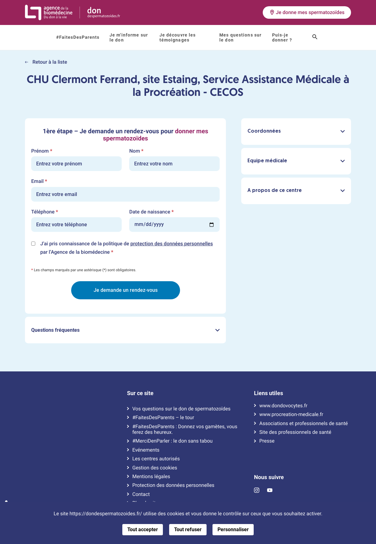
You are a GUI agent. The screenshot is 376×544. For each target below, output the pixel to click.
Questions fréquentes (125, 330)
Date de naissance (151, 212)
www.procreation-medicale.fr (291, 414)
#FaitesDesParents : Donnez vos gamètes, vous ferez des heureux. (184, 429)
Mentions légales (151, 476)
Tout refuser (188, 529)
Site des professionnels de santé (295, 432)
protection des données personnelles (171, 244)
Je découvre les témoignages (177, 37)
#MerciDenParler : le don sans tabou (172, 441)
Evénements (145, 450)
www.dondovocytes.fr (283, 406)
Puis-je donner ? (282, 37)
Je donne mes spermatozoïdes (306, 12)
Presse (267, 441)
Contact (141, 494)
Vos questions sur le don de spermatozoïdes (181, 409)
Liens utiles (268, 393)
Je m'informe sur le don (129, 37)
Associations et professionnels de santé (303, 423)
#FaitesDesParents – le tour (163, 417)
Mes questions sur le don (240, 37)
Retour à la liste (46, 62)
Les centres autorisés (156, 459)
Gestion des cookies (154, 468)
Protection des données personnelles (173, 485)
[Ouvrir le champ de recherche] (315, 37)
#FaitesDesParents (78, 37)
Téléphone (44, 212)
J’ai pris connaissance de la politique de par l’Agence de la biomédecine (126, 248)
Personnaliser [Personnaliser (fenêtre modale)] (233, 529)
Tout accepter (142, 529)
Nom (136, 151)
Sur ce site (140, 393)
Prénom (41, 151)
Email (39, 181)
